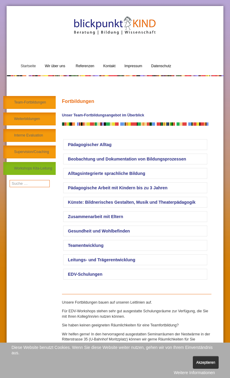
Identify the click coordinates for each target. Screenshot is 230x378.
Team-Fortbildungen (30, 102)
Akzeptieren (205, 362)
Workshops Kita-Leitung (33, 168)
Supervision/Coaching (31, 152)
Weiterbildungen (27, 119)
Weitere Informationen (194, 372)
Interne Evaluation (28, 135)
